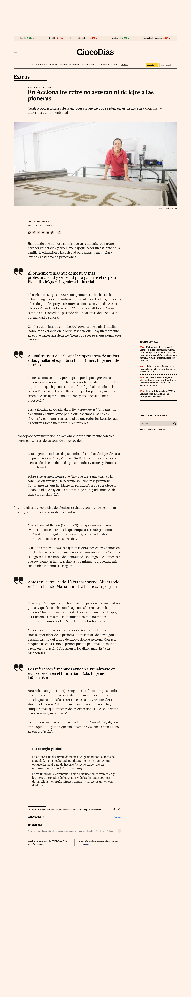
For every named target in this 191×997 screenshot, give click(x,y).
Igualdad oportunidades (66, 831)
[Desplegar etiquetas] (119, 831)
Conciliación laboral (45, 831)
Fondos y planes (87, 65)
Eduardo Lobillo (38, 221)
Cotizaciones (74, 65)
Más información (35, 844)
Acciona (31, 831)
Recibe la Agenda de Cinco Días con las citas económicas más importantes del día (66, 809)
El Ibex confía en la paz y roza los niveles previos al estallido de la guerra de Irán (157, 369)
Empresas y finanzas (39, 65)
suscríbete (152, 65)
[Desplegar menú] (16, 52)
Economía (63, 65)
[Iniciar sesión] (168, 65)
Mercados (53, 65)
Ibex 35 (23, 38)
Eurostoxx (152, 430)
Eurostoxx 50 (116, 38)
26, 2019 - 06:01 (43, 225)
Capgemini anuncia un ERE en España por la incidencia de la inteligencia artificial (157, 394)
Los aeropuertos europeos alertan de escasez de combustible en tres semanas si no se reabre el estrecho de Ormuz (158, 381)
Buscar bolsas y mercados (153, 416)
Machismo (99, 831)
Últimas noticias (102, 65)
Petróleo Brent (83, 38)
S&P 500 (51, 38)
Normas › (117, 817)
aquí (87, 844)
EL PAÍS (123, 64)
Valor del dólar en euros (152, 38)
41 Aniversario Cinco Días (39, 88)
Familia (90, 831)
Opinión (114, 65)
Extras (21, 77)
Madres (82, 831)
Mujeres (109, 831)
